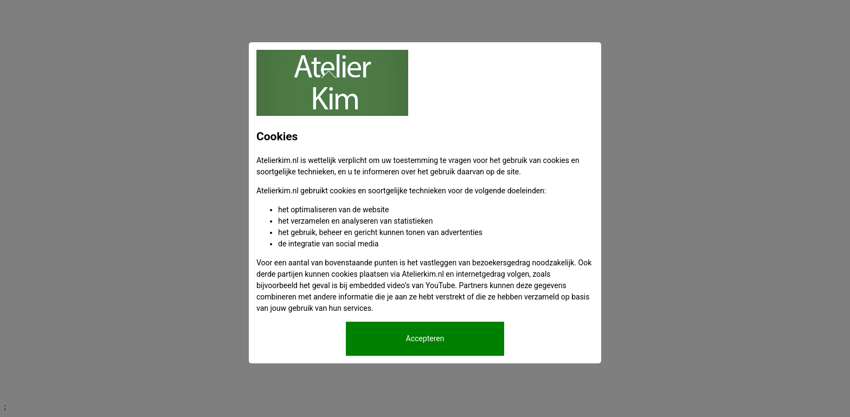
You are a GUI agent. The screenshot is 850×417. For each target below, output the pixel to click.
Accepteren (425, 338)
